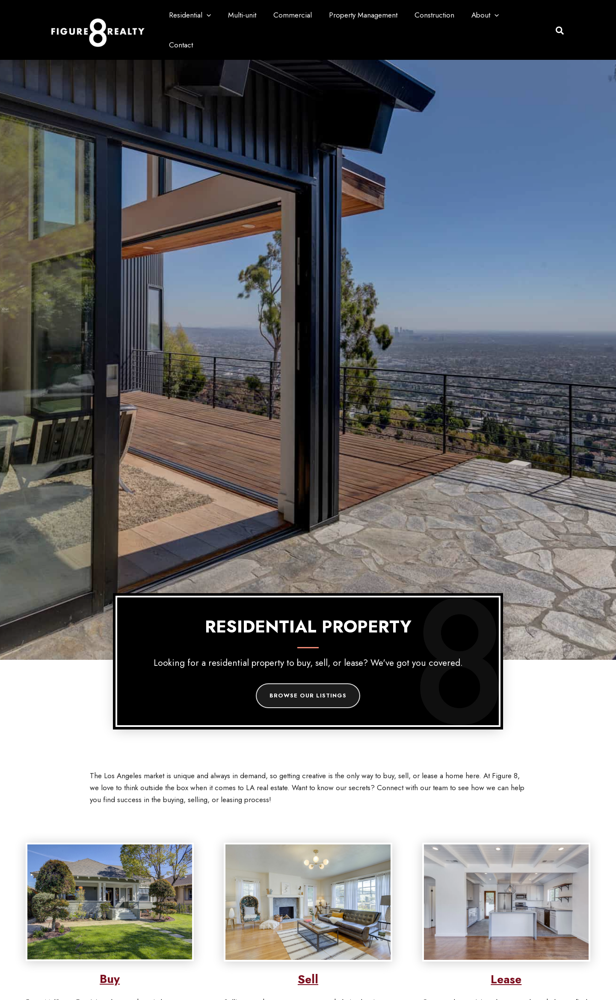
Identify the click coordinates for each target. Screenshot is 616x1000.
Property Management (371, 15)
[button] (222, 15)
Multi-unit (255, 15)
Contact (528, 15)
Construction (439, 15)
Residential (205, 15)
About (487, 15)
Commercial (303, 15)
